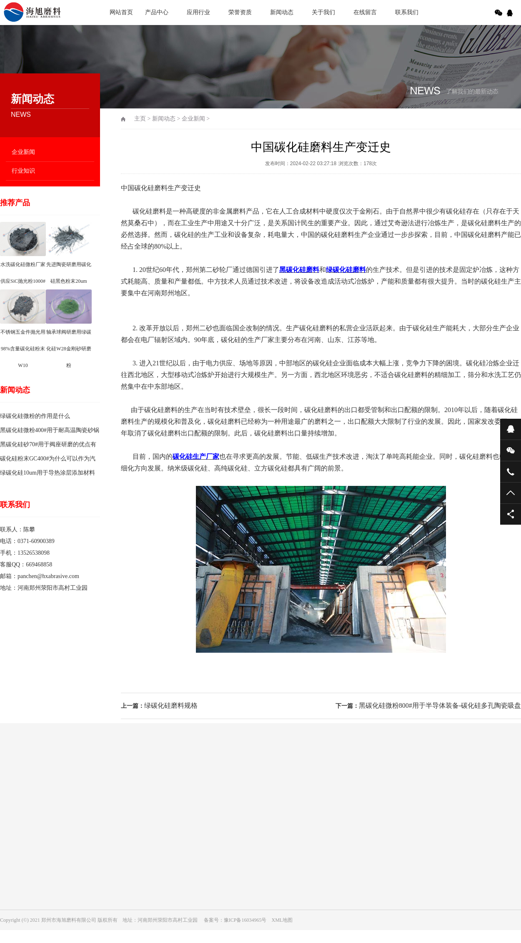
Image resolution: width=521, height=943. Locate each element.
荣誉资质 (240, 12)
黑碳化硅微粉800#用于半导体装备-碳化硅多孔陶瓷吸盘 (440, 705)
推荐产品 (15, 203)
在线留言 (365, 12)
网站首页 (121, 12)
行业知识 (23, 171)
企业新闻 (23, 152)
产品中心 (156, 12)
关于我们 (323, 12)
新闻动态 (281, 12)
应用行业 (198, 12)
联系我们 (406, 12)
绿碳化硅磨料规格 (171, 705)
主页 (140, 119)
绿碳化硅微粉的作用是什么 (35, 416)
